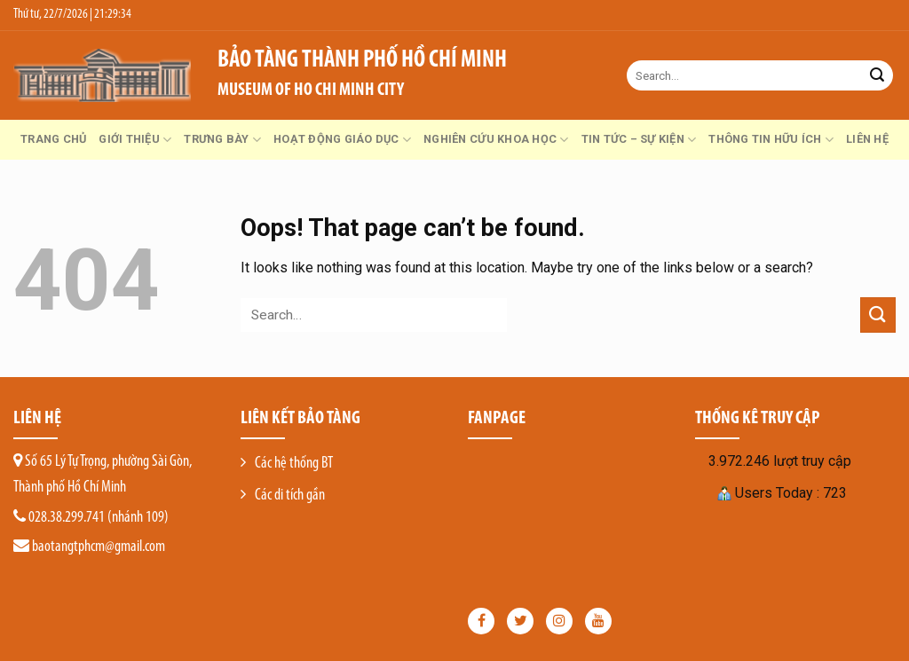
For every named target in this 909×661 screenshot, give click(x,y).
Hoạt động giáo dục (342, 139)
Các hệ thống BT (294, 463)
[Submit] (877, 75)
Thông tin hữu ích (771, 139)
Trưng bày (222, 139)
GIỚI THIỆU (135, 139)
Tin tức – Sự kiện (639, 139)
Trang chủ (53, 139)
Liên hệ (867, 139)
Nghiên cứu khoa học (495, 139)
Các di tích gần (290, 495)
